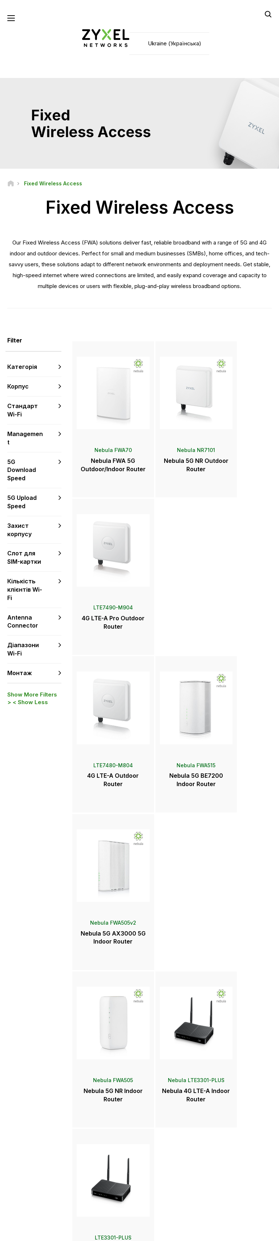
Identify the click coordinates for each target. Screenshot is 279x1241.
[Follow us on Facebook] (16, 1175)
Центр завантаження (110, 1112)
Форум (95, 1100)
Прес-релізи (164, 1118)
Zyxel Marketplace (171, 1088)
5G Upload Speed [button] (22, 502)
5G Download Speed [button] (21, 471)
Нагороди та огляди (172, 1130)
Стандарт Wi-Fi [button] (22, 411)
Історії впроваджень (237, 1178)
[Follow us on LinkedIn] (54, 1175)
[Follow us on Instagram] (35, 1185)
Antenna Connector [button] (22, 622)
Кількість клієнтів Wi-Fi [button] (24, 590)
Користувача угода (107, 1232)
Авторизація (227, 1088)
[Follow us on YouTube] (36, 1175)
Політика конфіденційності (173, 1232)
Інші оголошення (106, 1136)
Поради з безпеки (107, 1124)
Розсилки (161, 1142)
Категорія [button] (22, 367)
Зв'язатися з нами (140, 1034)
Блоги (157, 1153)
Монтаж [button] (19, 673)
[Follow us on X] (16, 1185)
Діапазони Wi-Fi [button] (23, 650)
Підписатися (49, 1131)
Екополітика (227, 1166)
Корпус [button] (18, 387)
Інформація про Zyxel (238, 1154)
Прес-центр (168, 1105)
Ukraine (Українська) (174, 43)
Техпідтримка (103, 1088)
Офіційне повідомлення (45, 1232)
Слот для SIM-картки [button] (24, 558)
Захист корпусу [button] (19, 530)
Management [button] (25, 439)
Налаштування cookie (242, 1232)
